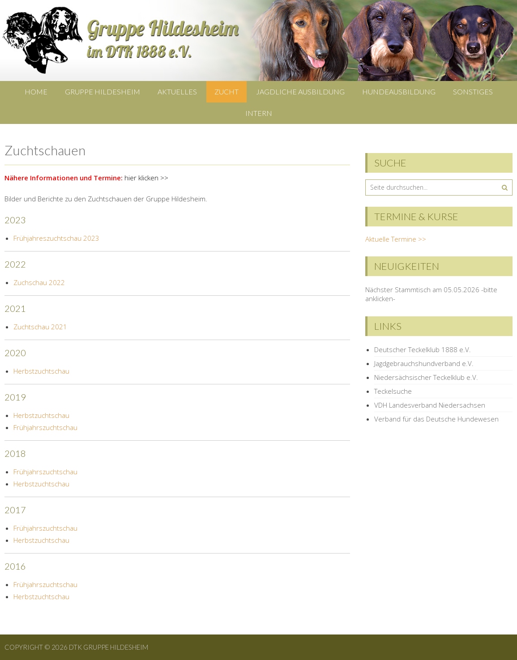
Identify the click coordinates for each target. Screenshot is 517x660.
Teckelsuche (393, 391)
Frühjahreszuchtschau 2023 (56, 238)
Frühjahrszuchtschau (45, 427)
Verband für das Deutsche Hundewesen (436, 418)
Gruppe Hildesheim (102, 91)
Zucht (226, 91)
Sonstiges (473, 91)
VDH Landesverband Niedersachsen (429, 404)
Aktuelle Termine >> (395, 238)
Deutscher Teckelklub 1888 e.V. (422, 349)
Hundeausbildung (399, 91)
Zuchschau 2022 (39, 282)
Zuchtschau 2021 (40, 326)
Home (36, 91)
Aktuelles (177, 91)
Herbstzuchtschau (41, 370)
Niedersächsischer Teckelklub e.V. (426, 377)
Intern (258, 113)
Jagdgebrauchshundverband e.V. (424, 363)
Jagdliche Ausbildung (300, 91)
